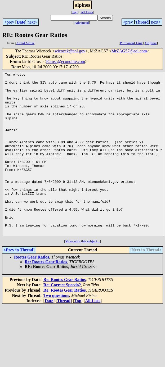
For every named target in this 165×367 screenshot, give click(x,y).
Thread (142, 22)
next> (32, 22)
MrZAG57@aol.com (129, 51)
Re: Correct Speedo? (62, 317)
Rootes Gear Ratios (31, 289)
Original (151, 43)
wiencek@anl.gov (70, 51)
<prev (9, 22)
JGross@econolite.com (65, 61)
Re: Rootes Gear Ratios (46, 294)
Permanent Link (131, 43)
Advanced (81, 23)
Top (75, 12)
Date (21, 22)
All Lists (87, 12)
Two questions (56, 328)
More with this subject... (82, 274)
